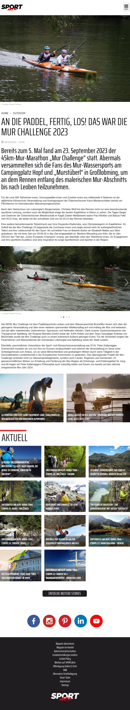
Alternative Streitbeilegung (65, 673)
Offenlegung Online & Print (65, 666)
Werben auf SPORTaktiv (65, 662)
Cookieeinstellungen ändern (65, 654)
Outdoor (19, 113)
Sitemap (65, 685)
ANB (65, 669)
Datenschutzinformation (65, 651)
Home (4, 113)
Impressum (65, 681)
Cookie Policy (65, 658)
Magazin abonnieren (65, 643)
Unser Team (65, 677)
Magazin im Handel (65, 647)
